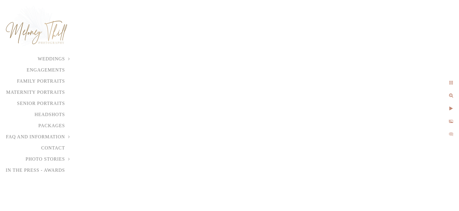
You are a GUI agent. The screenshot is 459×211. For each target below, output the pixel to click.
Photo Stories (45, 158)
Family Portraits (41, 81)
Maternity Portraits (35, 92)
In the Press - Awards (35, 170)
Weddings (51, 58)
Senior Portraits (41, 103)
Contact (53, 147)
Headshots (50, 114)
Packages (51, 125)
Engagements (46, 69)
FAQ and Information (35, 136)
